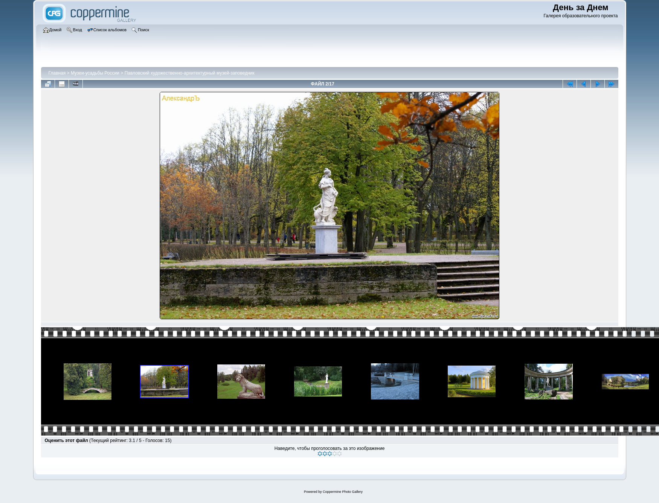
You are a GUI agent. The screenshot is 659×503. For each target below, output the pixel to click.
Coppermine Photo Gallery (343, 492)
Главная (57, 73)
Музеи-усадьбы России (95, 73)
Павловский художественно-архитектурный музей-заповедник (190, 73)
